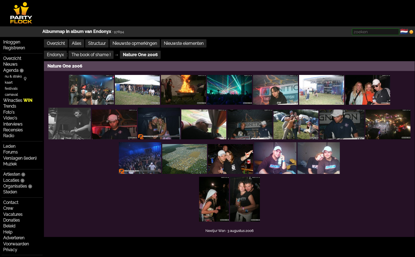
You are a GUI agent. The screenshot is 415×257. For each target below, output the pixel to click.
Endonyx (102, 31)
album (77, 31)
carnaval (11, 95)
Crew (8, 208)
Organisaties (15, 186)
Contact (10, 202)
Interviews (12, 124)
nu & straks (13, 76)
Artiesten (11, 174)
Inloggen (11, 42)
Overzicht (12, 58)
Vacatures (12, 214)
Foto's (9, 112)
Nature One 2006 (140, 54)
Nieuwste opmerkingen (134, 43)
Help (7, 232)
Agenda (11, 70)
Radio (8, 135)
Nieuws (10, 64)
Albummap (53, 31)
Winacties (17, 100)
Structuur (97, 43)
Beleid (9, 226)
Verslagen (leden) (20, 158)
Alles (76, 43)
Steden (10, 191)
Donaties (11, 220)
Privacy (10, 249)
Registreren (14, 47)
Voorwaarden (16, 243)
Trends (9, 106)
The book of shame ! (91, 54)
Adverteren (13, 237)
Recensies (13, 129)
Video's (10, 118)
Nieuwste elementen (184, 43)
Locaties (11, 180)
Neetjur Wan (215, 231)
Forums (10, 152)
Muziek (10, 163)
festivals (11, 89)
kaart (8, 82)
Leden (9, 146)
